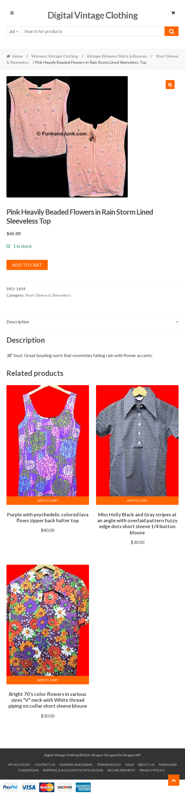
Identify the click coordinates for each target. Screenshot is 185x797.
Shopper (97, 755)
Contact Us (45, 764)
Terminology (109, 764)
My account (19, 764)
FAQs (129, 764)
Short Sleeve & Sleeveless (48, 295)
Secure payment (121, 770)
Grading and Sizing (76, 764)
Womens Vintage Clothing (54, 56)
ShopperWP (131, 755)
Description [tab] (17, 321)
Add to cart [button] (47, 500)
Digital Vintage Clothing (93, 15)
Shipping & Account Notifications (73, 770)
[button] (170, 84)
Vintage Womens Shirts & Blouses (117, 56)
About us (146, 764)
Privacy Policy (152, 770)
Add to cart (27, 264)
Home (17, 56)
